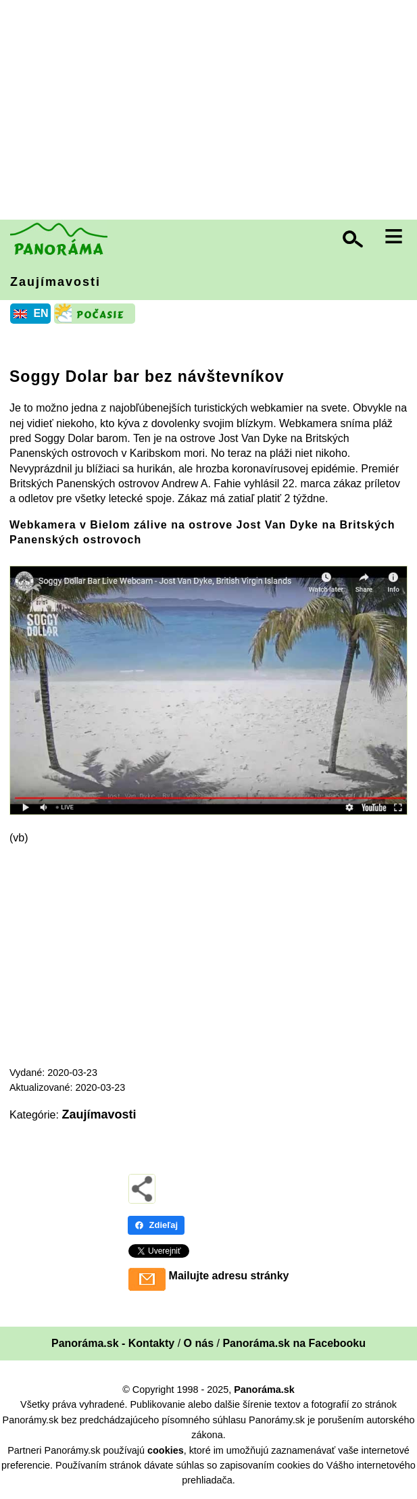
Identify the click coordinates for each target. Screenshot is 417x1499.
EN (40, 313)
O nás (199, 1343)
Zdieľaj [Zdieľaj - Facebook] (156, 1225)
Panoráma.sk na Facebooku (294, 1343)
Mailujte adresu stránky (229, 1275)
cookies (165, 1450)
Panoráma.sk (264, 1389)
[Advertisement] (212, 111)
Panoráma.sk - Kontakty (112, 1343)
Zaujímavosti (55, 282)
